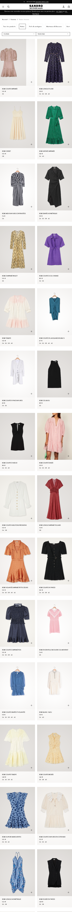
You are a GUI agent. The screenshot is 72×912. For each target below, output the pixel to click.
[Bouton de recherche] (8, 6)
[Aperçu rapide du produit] (31, 82)
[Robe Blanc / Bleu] (54, 691)
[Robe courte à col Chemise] (54, 255)
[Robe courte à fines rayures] (17, 380)
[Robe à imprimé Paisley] (17, 255)
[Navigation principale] (3, 6)
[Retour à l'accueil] (36, 6)
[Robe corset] (17, 130)
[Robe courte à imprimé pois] (17, 629)
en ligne (59, 11)
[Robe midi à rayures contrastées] (17, 193)
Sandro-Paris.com (42, 1)
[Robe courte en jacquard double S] (54, 317)
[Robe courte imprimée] (17, 68)
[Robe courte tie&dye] (17, 754)
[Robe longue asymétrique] (17, 878)
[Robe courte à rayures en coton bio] (54, 816)
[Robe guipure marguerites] (17, 816)
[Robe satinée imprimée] (54, 130)
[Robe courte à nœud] (17, 442)
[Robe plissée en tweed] (54, 878)
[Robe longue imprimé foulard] (54, 504)
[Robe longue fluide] (54, 68)
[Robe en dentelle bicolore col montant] (54, 629)
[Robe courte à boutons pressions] (17, 504)
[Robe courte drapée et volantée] (17, 691)
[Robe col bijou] (54, 380)
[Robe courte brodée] (54, 754)
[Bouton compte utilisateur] (63, 6)
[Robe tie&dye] (17, 317)
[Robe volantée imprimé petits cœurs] (17, 567)
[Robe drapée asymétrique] (54, 193)
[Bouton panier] (68, 6)
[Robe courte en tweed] (54, 567)
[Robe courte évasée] (54, 442)
